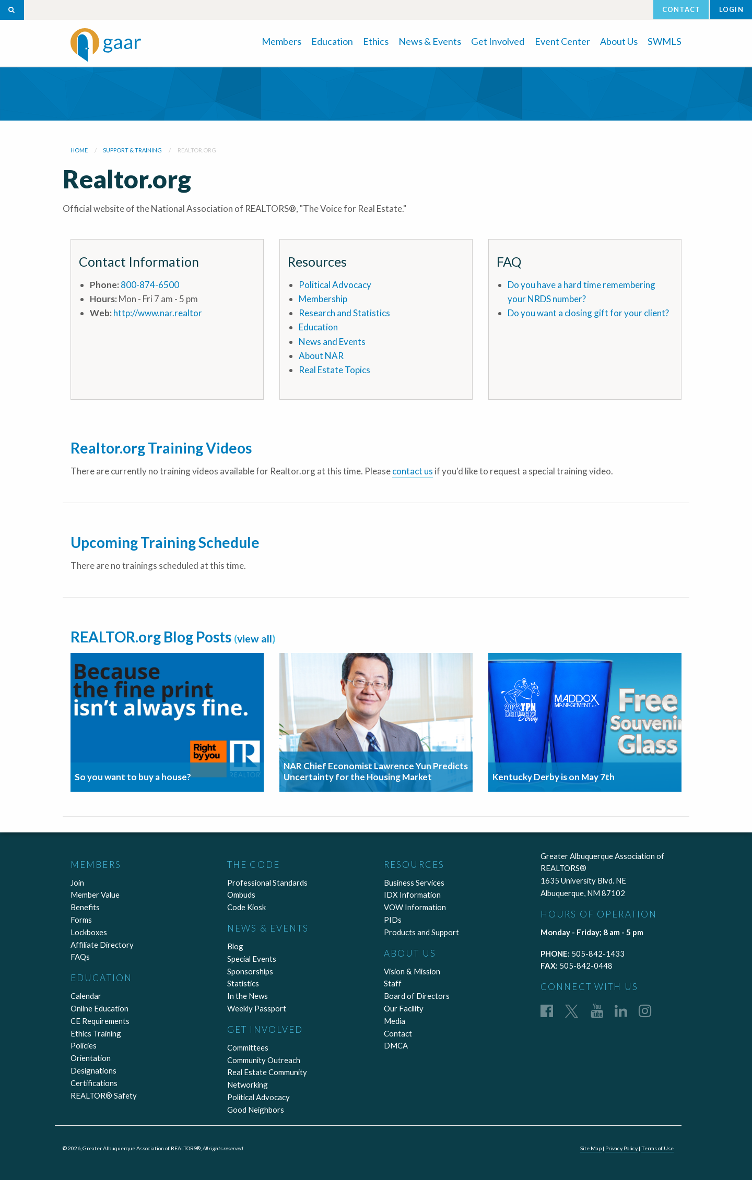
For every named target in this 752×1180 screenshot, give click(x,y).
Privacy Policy (621, 1148)
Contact (681, 9)
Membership (323, 298)
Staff (393, 983)
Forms (81, 919)
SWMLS (665, 41)
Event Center (562, 41)
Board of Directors (417, 995)
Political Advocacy (335, 284)
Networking (247, 1084)
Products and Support (421, 932)
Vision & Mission (412, 971)
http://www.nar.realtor (157, 312)
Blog (235, 946)
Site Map (591, 1148)
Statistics (243, 983)
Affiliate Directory (102, 944)
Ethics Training (95, 1033)
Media (394, 1021)
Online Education (99, 1008)
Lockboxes (88, 932)
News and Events (332, 341)
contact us (412, 471)
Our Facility (404, 1008)
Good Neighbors (255, 1109)
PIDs (393, 919)
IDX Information (412, 894)
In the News (247, 995)
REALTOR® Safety (103, 1095)
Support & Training (132, 150)
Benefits (85, 907)
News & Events (429, 41)
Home (79, 150)
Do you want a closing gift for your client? (588, 312)
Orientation (90, 1058)
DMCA (396, 1045)
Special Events (251, 958)
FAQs (80, 956)
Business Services (414, 882)
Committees (247, 1047)
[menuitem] (281, 40)
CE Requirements (100, 1021)
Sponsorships (250, 971)
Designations (93, 1070)
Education (332, 41)
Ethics (376, 41)
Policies (83, 1045)
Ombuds (241, 894)
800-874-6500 (150, 284)
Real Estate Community (267, 1072)
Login (731, 9)
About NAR (321, 355)
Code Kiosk (246, 907)
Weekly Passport (256, 1008)
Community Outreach (263, 1060)
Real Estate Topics (334, 369)
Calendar (85, 995)
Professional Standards (267, 882)
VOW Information (415, 907)
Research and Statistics (344, 312)
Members (281, 41)
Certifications (94, 1083)
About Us (619, 41)
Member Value (95, 894)
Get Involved (497, 41)
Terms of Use (657, 1148)
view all (254, 639)
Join (77, 882)
